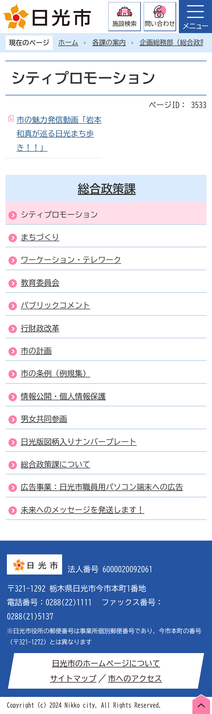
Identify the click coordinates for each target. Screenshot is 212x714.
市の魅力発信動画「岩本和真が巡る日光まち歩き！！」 (59, 133)
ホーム (68, 42)
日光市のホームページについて (106, 663)
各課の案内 (109, 42)
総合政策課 (107, 188)
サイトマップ (73, 678)
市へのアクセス (135, 678)
